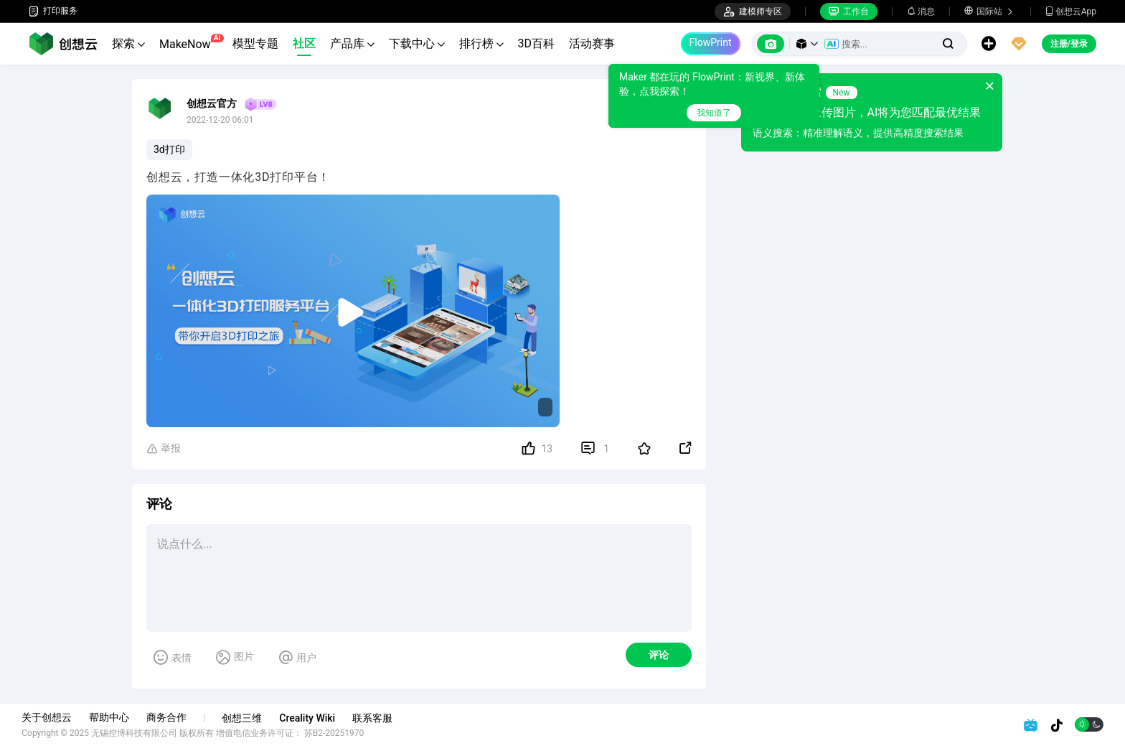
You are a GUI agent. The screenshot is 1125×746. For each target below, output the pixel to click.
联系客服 (379, 718)
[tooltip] (713, 96)
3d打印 (169, 149)
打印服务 (53, 11)
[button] (807, 44)
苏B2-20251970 (341, 733)
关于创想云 (54, 717)
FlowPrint (710, 42)
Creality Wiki (314, 718)
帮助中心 (116, 717)
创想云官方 (212, 103)
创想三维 (249, 718)
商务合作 (174, 717)
